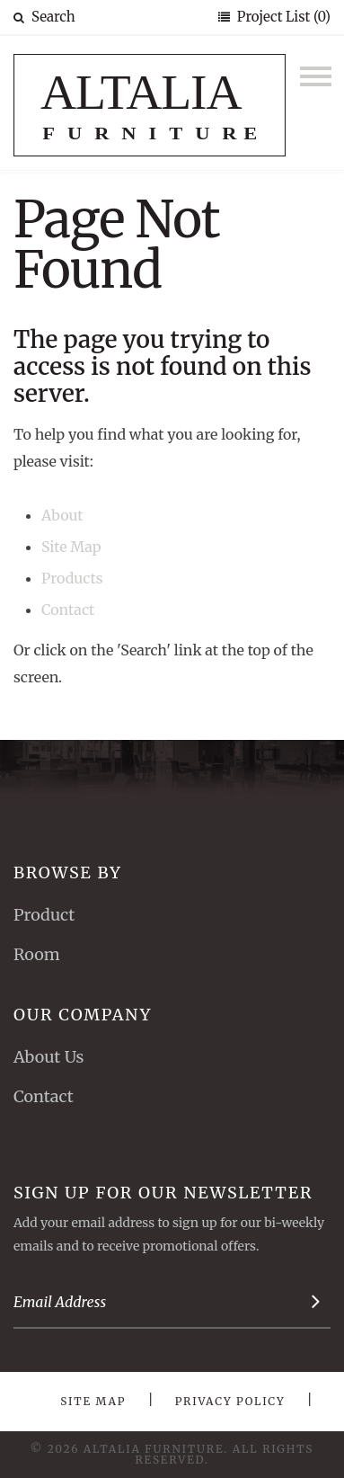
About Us (48, 1056)
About (62, 515)
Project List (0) (282, 16)
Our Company (82, 1014)
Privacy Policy (230, 1401)
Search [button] (44, 16)
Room (36, 954)
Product (44, 914)
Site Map (71, 547)
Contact (67, 610)
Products (72, 578)
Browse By (67, 872)
